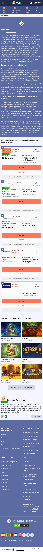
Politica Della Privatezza (31, 493)
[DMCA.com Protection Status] (21, 525)
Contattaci (26, 500)
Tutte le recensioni (29, 454)
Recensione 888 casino (30, 436)
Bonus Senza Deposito (15, 11)
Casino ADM (27, 11)
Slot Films (4, 476)
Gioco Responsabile (29, 489)
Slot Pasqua (5, 490)
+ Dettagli (21, 172)
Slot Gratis (4, 11)
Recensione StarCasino (30, 450)
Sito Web (21, 168)
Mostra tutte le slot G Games (21, 387)
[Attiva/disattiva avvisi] (31, 3)
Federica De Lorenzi (11, 32)
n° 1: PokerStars (37, 11)
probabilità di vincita (20, 550)
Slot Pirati (4, 479)
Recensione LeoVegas (30, 440)
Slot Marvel (5, 486)
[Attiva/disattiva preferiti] (39, 3)
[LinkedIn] (6, 416)
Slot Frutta (4, 483)
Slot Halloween (6, 469)
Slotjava (3, 15)
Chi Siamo (26, 462)
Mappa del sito (28, 480)
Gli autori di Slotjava (29, 465)
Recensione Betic (28, 447)
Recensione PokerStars (30, 433)
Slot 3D (3, 472)
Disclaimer (26, 496)
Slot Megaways (6, 465)
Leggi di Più (36, 416)
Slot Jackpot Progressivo (9, 462)
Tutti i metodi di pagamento (10, 448)
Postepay (4, 438)
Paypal (3, 434)
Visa (2, 441)
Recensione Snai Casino (31, 443)
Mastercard (5, 445)
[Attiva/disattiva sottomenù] (3, 3)
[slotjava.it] (17, 3)
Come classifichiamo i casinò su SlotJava (30, 475)
